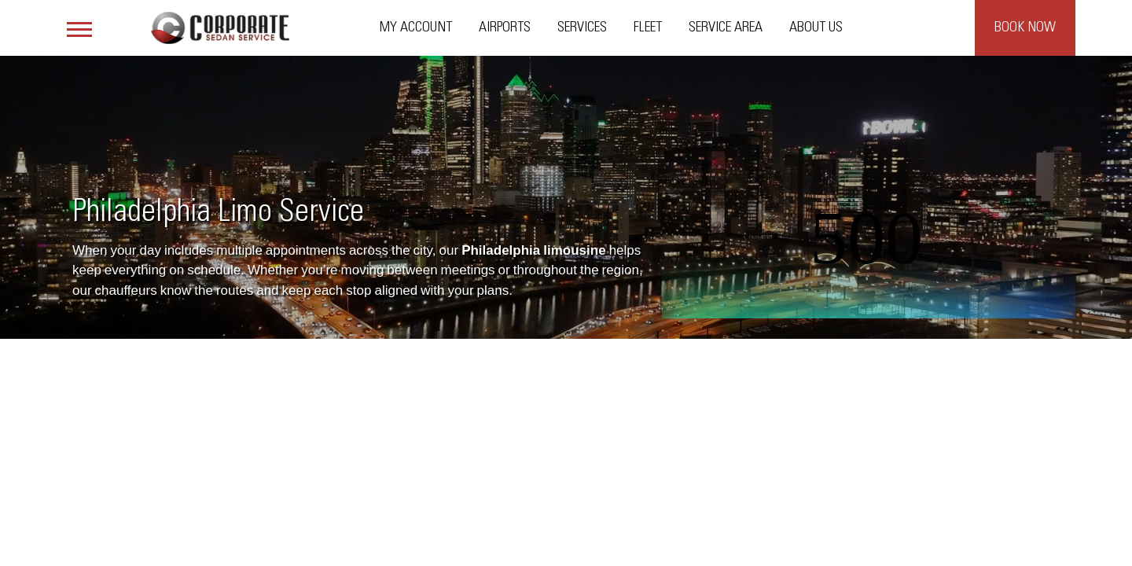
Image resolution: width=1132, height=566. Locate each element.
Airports (505, 27)
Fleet (648, 27)
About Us (816, 27)
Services (582, 27)
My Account (416, 27)
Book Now (1025, 27)
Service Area (726, 27)
